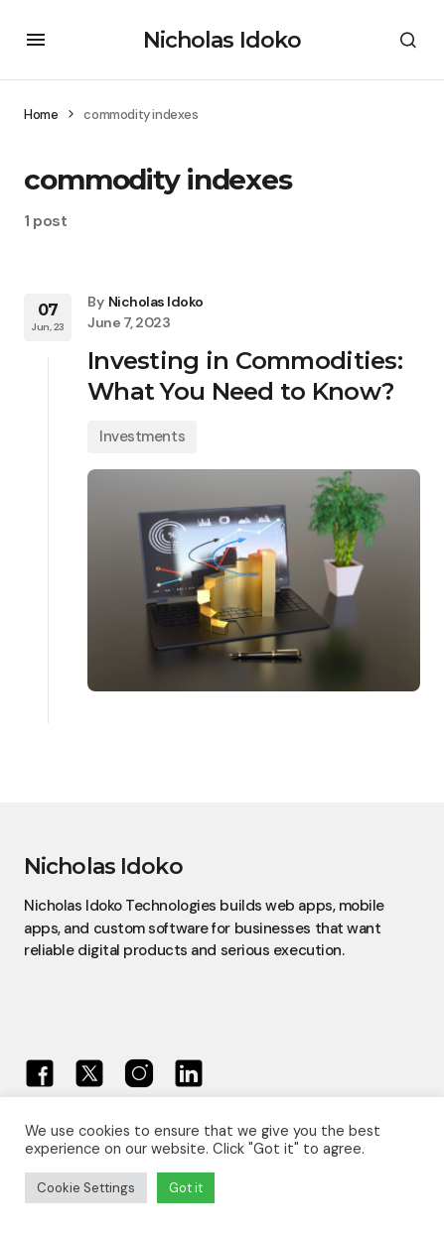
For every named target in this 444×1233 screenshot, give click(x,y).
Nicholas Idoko (222, 40)
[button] (36, 40)
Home (41, 114)
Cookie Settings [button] (86, 1187)
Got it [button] (186, 1187)
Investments (142, 436)
